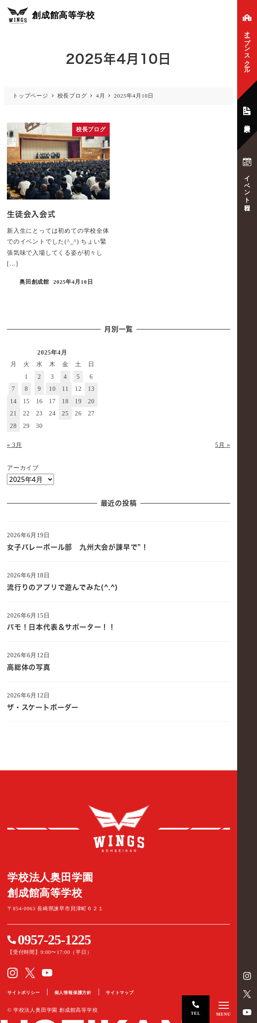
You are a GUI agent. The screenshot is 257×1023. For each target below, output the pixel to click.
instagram (247, 976)
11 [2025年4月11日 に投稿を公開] (65, 388)
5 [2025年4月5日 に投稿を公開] (78, 376)
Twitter (247, 994)
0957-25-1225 (54, 939)
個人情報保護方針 (73, 992)
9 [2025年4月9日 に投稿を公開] (39, 388)
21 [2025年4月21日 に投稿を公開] (13, 413)
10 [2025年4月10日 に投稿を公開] (52, 388)
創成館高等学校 (119, 828)
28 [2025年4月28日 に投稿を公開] (13, 425)
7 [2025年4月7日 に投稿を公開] (13, 388)
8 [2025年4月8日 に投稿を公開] (26, 388)
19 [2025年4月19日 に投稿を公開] (78, 401)
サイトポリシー (23, 992)
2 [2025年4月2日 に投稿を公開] (39, 376)
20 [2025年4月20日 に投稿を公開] (91, 401)
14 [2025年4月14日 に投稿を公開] (13, 401)
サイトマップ (120, 992)
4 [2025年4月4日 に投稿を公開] (65, 376)
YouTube (247, 1012)
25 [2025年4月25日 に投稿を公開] (65, 413)
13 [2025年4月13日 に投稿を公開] (91, 388)
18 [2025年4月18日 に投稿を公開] (65, 401)
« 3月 (14, 444)
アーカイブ (23, 467)
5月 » (222, 444)
